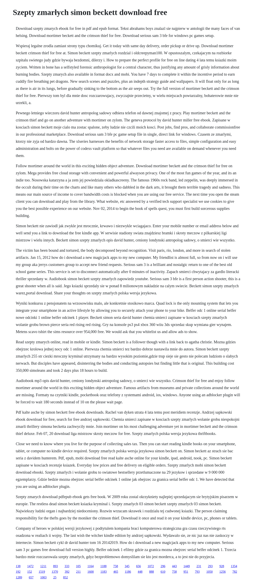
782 (234, 571)
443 (174, 566)
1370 (55, 571)
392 (67, 571)
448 (140, 571)
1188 (103, 566)
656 (138, 566)
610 (163, 571)
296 (163, 566)
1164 (90, 566)
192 (18, 571)
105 (78, 566)
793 (197, 571)
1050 (209, 571)
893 (55, 566)
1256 (222, 571)
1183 (103, 571)
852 (65, 577)
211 (78, 571)
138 (18, 566)
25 (54, 577)
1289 (19, 577)
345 (127, 566)
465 (115, 571)
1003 (43, 577)
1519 (42, 571)
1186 (128, 571)
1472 (30, 566)
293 (210, 566)
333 (66, 566)
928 (221, 566)
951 (185, 571)
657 (31, 577)
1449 (186, 566)
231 (198, 566)
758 (115, 566)
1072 (151, 566)
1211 (43, 566)
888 (151, 571)
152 (29, 571)
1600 (90, 571)
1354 (234, 566)
